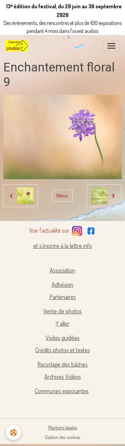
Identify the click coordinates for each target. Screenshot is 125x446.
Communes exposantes (62, 390)
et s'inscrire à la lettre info (62, 245)
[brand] (18, 46)
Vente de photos (62, 311)
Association (62, 270)
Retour (62, 195)
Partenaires (62, 296)
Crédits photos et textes (62, 350)
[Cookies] (13, 432)
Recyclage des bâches (62, 364)
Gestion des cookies (62, 437)
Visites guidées (63, 337)
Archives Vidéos (62, 376)
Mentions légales (62, 427)
